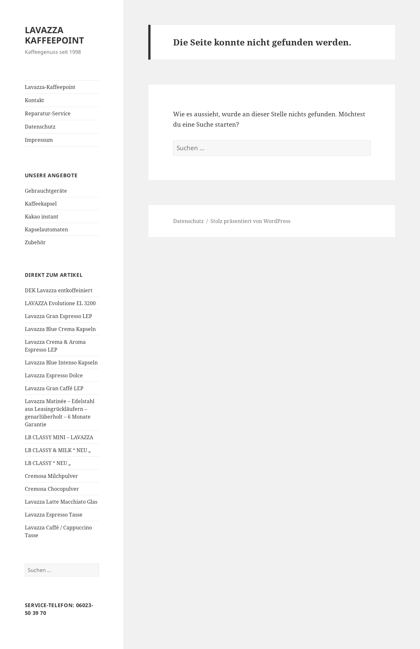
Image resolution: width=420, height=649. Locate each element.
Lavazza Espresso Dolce (54, 375)
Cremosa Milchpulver (51, 475)
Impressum (39, 139)
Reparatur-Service (48, 113)
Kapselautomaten (46, 229)
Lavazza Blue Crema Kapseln (60, 329)
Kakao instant (41, 216)
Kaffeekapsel (41, 203)
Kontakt (34, 100)
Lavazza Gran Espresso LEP (58, 316)
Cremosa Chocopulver (52, 488)
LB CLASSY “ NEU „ (48, 463)
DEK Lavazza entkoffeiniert (59, 290)
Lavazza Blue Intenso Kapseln (61, 362)
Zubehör (35, 242)
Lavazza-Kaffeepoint (50, 87)
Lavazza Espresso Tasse (54, 514)
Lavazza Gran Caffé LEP (54, 388)
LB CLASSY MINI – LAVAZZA (59, 437)
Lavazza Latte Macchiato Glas (61, 501)
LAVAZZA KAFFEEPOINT (54, 35)
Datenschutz (40, 126)
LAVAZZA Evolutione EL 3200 (60, 303)
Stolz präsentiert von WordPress (250, 221)
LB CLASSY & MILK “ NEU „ (58, 450)
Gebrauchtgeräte (46, 190)
